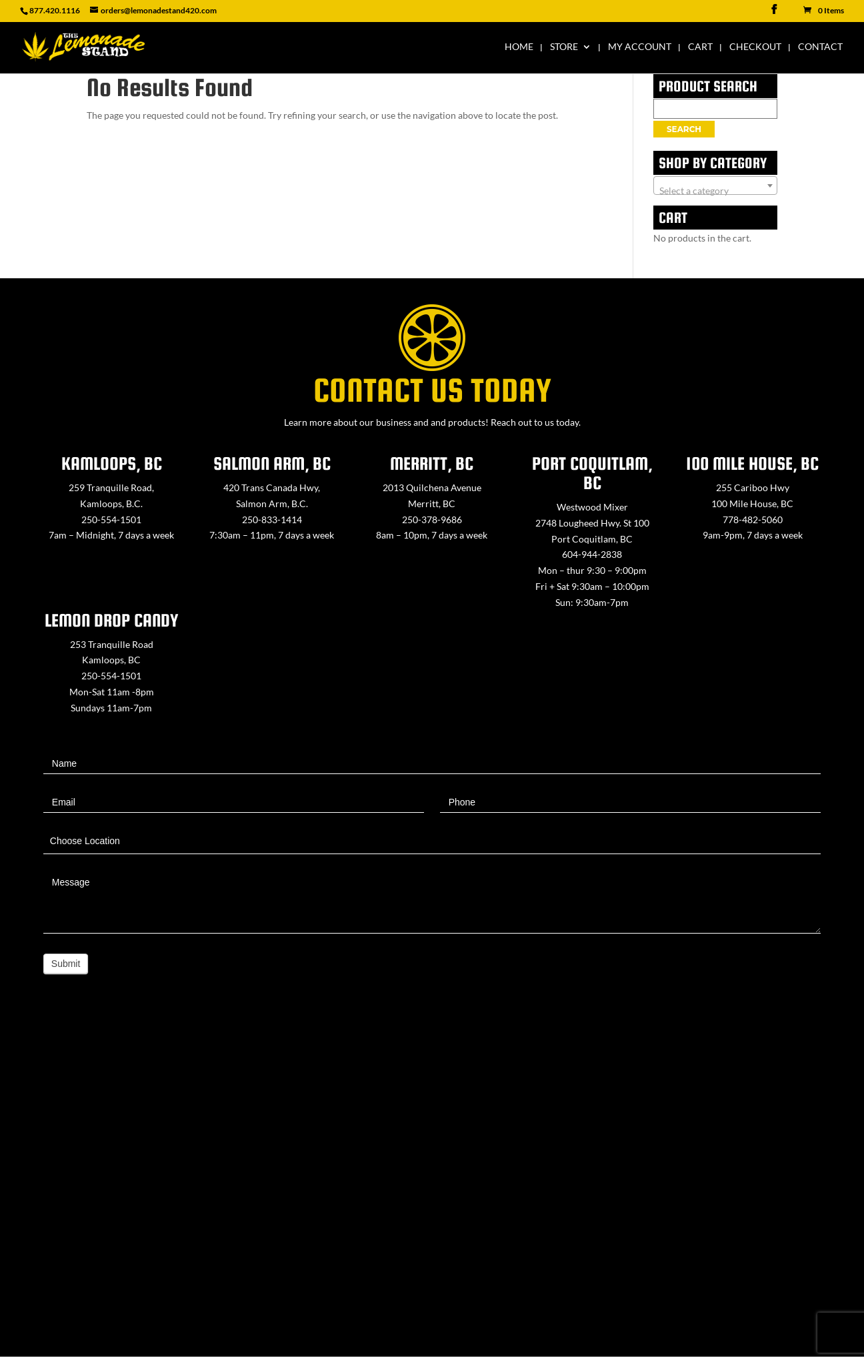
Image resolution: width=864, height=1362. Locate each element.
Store (564, 47)
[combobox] (715, 185)
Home (519, 47)
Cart (700, 47)
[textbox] (715, 191)
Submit (66, 963)
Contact (820, 47)
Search (684, 129)
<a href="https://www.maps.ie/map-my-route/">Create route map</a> (432, 1190)
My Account (639, 47)
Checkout (755, 47)
